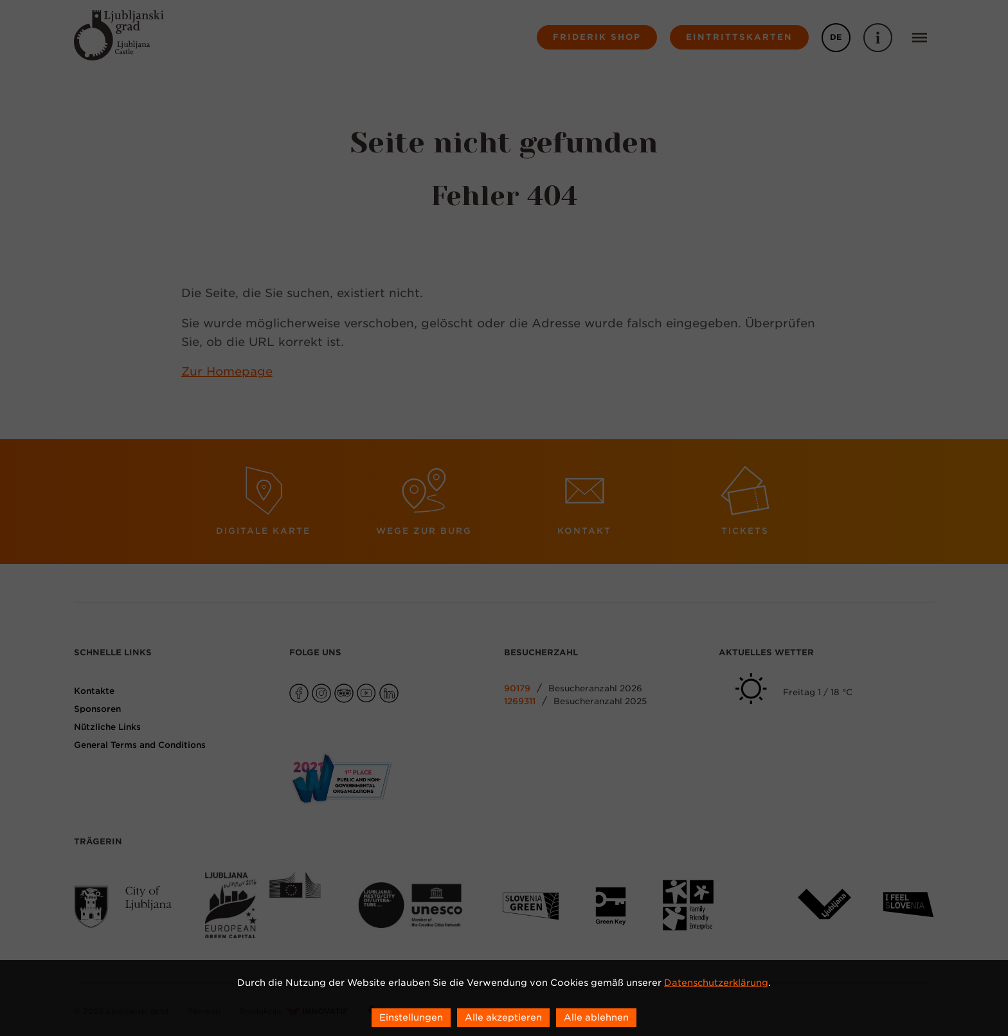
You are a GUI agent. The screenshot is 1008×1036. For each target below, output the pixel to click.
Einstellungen (411, 1017)
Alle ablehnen (596, 1017)
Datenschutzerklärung (716, 982)
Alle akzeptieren (503, 1017)
